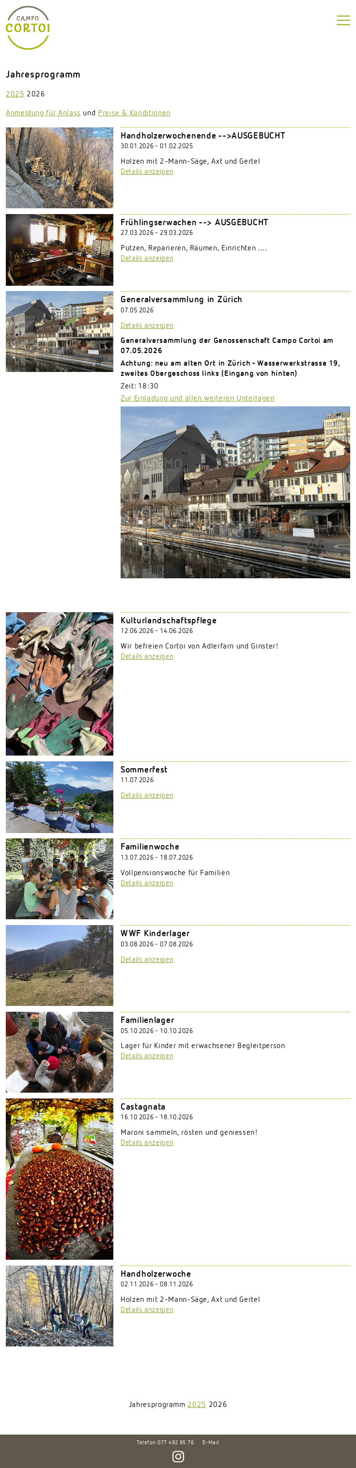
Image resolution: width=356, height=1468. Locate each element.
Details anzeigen (147, 171)
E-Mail (210, 1443)
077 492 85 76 (175, 1443)
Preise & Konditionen (134, 113)
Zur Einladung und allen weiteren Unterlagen (198, 398)
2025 (15, 94)
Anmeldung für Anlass (43, 113)
